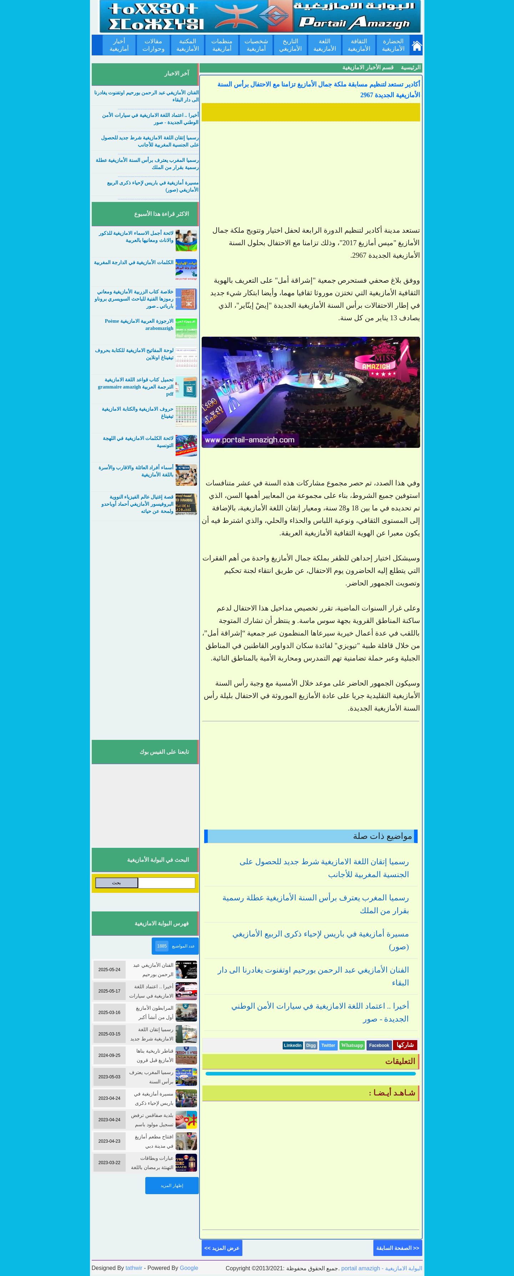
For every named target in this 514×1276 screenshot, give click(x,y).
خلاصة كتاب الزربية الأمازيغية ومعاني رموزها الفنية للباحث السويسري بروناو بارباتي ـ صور (134, 299)
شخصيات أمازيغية (256, 45)
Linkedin (293, 1045)
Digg (311, 1045)
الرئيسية (410, 67)
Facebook (379, 1045)
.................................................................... (158, 107)
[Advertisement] (311, 174)
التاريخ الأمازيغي (290, 45)
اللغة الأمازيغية (324, 45)
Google (189, 1268)
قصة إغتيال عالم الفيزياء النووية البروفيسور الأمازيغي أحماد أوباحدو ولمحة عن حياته (137, 504)
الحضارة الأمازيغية (393, 45)
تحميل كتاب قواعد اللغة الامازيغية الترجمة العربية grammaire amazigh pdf (135, 387)
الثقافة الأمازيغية (359, 45)
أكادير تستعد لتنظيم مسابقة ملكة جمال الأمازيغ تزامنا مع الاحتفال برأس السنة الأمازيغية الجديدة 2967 (318, 90)
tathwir (134, 1268)
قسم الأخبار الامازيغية (368, 67)
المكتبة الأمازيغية (187, 45)
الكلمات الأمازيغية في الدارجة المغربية (133, 262)
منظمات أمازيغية (221, 45)
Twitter (328, 1045)
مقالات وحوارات (153, 45)
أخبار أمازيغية (119, 45)
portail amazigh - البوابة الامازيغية (381, 1268)
